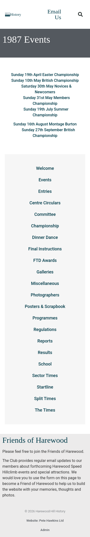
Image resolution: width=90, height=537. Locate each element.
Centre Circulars (45, 202)
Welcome (45, 168)
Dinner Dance (45, 237)
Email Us (54, 14)
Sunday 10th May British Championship (45, 80)
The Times (45, 410)
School (45, 363)
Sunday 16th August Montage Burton (45, 124)
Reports (45, 340)
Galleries (45, 271)
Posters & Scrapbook (45, 306)
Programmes (44, 317)
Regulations (45, 329)
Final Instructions (45, 248)
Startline (45, 386)
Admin (45, 530)
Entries (45, 191)
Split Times (45, 398)
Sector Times (45, 375)
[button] (80, 14)
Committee (45, 214)
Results (45, 352)
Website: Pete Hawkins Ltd (45, 520)
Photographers (45, 294)
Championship (45, 225)
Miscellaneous (45, 283)
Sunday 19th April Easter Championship (45, 74)
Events (45, 179)
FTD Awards (45, 260)
